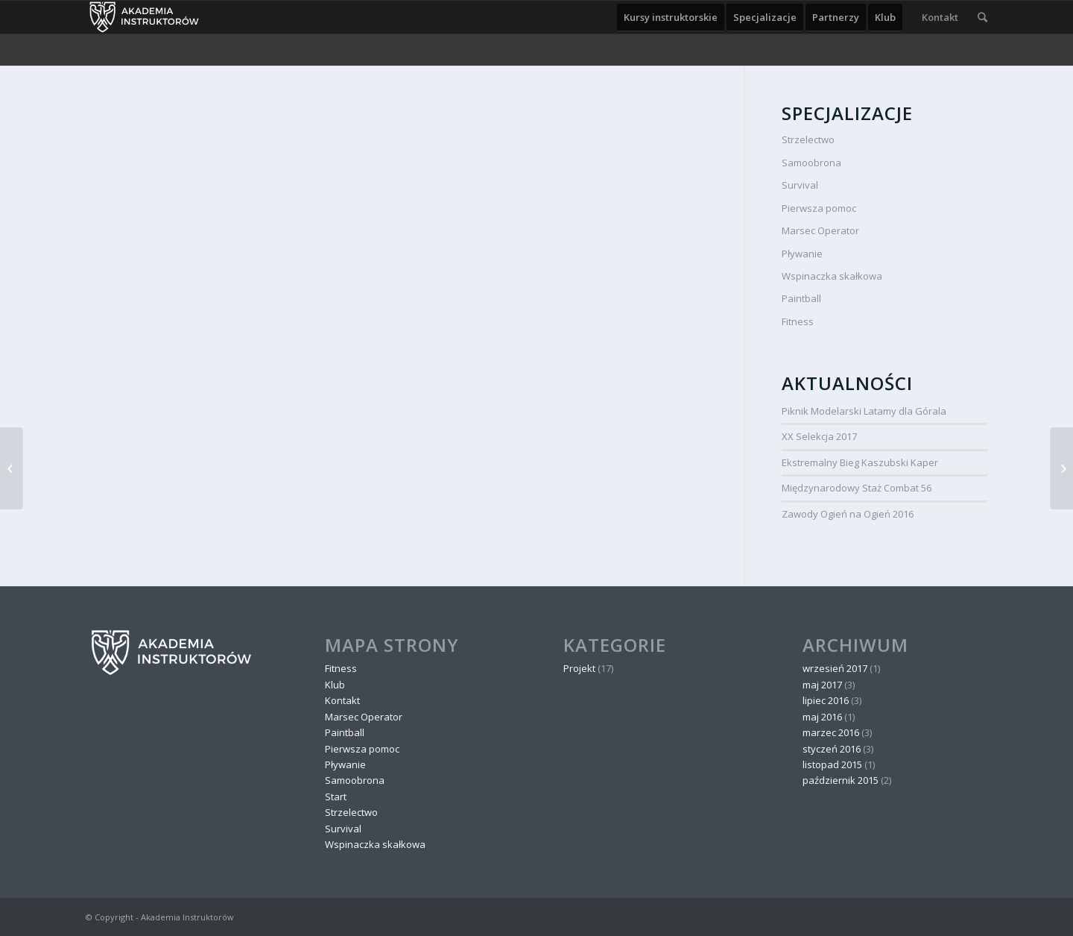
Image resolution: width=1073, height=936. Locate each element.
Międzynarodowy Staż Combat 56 (856, 487)
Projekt (579, 668)
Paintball (801, 298)
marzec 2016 (831, 732)
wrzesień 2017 (835, 668)
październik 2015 (841, 780)
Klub (335, 684)
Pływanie (802, 253)
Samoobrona (811, 162)
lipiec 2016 (826, 700)
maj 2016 (822, 716)
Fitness (798, 321)
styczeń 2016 (832, 749)
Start (335, 796)
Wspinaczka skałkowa (832, 276)
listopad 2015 (832, 764)
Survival (800, 185)
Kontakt (342, 700)
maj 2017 (822, 684)
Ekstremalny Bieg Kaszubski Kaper (860, 462)
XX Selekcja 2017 (819, 436)
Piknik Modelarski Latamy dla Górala (864, 411)
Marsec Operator (820, 230)
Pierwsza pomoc (819, 208)
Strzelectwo (808, 139)
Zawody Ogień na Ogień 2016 (848, 514)
